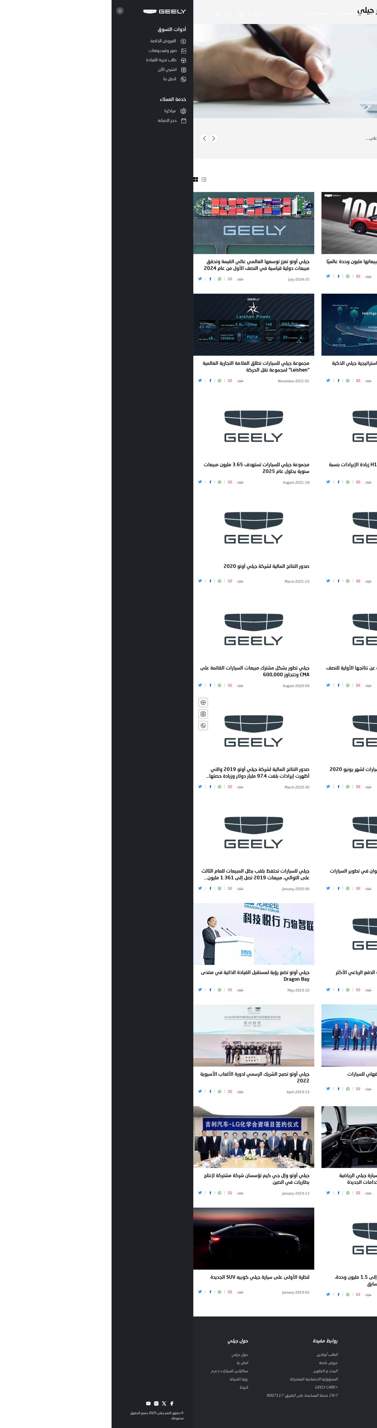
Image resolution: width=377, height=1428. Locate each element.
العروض (204, 14)
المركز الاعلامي (155, 14)
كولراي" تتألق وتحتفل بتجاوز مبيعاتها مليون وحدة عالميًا (188, 262)
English (62, 13)
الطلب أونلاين (121, 14)
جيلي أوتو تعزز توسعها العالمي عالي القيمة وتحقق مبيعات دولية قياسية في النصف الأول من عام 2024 (63, 265)
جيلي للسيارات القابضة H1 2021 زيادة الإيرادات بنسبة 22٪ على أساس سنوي (190, 468)
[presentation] (11, 138)
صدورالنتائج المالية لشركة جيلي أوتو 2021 (329, 363)
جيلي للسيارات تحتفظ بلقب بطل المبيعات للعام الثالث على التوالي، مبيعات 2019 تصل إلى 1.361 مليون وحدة (62, 875)
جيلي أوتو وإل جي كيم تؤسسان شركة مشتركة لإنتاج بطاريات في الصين (63, 1179)
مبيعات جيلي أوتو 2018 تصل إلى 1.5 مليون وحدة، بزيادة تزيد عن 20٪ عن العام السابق (192, 1281)
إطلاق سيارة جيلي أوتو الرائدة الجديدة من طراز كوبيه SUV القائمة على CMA (319, 1078)
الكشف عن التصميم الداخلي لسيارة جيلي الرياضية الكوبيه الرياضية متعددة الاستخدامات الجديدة (195, 1179)
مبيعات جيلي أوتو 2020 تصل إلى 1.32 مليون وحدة (320, 668)
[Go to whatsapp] (365, 1417)
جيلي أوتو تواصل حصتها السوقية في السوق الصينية (321, 1277)
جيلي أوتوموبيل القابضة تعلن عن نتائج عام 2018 (323, 1175)
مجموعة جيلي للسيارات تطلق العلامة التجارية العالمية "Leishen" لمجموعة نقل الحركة (62, 367)
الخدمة (183, 14)
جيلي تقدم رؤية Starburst (217, 566)
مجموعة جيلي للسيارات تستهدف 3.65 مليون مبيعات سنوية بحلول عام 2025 (63, 468)
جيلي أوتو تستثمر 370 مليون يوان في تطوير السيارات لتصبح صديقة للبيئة (190, 875)
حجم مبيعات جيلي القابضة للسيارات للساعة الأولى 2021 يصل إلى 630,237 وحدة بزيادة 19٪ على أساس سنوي (317, 570)
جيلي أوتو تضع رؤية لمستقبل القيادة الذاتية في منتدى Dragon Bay (62, 976)
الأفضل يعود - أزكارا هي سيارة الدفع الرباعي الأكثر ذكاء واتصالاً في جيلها (193, 976)
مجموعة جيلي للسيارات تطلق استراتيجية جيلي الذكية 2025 (191, 367)
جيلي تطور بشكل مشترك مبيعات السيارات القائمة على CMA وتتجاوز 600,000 (61, 671)
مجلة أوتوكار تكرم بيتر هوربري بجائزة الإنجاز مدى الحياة (317, 769)
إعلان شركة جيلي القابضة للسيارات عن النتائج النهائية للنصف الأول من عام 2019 (319, 976)
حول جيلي (271, 14)
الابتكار (225, 14)
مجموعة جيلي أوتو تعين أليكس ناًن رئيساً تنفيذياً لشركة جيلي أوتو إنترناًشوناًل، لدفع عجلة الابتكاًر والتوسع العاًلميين (318, 266)
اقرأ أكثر (370, 143)
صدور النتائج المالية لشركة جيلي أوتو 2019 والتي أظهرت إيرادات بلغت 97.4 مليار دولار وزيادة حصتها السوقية (66, 773)
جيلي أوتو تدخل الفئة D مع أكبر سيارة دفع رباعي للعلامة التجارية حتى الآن (323, 875)
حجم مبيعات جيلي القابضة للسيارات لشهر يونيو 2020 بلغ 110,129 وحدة (190, 773)
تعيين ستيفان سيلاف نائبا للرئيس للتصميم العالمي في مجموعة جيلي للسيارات (318, 468)
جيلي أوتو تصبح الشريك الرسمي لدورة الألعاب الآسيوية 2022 (61, 1078)
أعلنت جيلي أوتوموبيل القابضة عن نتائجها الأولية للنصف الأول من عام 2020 (188, 671)
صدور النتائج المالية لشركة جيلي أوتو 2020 (73, 566)
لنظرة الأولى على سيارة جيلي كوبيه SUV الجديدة (66, 1277)
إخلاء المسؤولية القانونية (346, 1375)
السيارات (247, 14)
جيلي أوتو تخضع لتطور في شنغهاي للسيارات (199, 1074)
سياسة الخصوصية (307, 1375)
